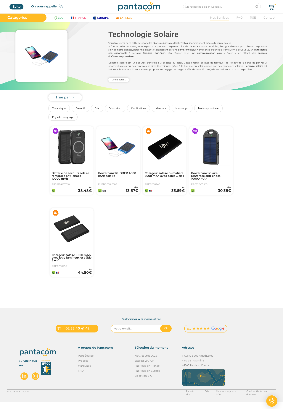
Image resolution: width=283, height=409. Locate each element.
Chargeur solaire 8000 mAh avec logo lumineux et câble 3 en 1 (71, 261)
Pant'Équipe (86, 363)
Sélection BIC (143, 383)
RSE (253, 17)
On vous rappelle (48, 6)
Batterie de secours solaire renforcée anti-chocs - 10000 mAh (69, 176)
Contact (269, 17)
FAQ (239, 17)
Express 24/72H (144, 368)
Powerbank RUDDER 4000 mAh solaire (114, 175)
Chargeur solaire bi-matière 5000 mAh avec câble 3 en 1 (163, 176)
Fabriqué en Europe (147, 378)
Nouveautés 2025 (146, 363)
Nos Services (219, 17)
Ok (166, 335)
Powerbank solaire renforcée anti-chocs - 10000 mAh (208, 176)
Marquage (84, 373)
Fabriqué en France (147, 373)
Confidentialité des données (260, 398)
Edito (16, 6)
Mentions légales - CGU (226, 398)
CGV (205, 398)
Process (83, 368)
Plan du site (190, 398)
